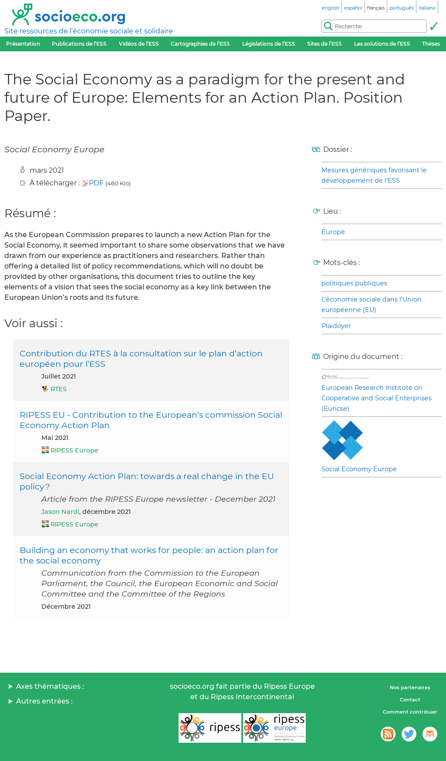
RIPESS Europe (74, 450)
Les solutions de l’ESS (382, 43)
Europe (333, 232)
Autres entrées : (44, 701)
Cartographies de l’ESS (200, 43)
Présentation (23, 43)
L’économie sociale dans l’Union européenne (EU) (371, 304)
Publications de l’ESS (79, 43)
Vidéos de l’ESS (139, 43)
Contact (410, 700)
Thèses (431, 43)
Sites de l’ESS (324, 43)
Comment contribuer (410, 712)
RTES (59, 389)
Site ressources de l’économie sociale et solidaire (88, 31)
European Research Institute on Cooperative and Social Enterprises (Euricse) (376, 398)
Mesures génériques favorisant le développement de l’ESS (374, 175)
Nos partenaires (410, 687)
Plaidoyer (336, 326)
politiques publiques (354, 283)
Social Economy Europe (359, 469)
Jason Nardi (60, 512)
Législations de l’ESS (268, 43)
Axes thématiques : (50, 686)
